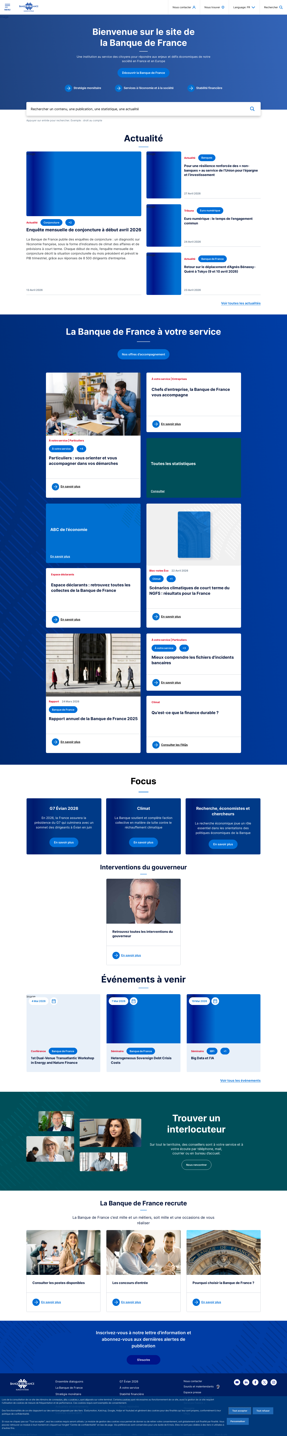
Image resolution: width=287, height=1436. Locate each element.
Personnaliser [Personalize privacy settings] (237, 1421)
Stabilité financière (131, 1390)
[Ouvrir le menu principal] (7, 7)
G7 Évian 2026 (128, 1378)
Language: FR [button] (244, 7)
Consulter (158, 493)
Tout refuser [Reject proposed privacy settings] (263, 1410)
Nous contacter (193, 1377)
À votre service (128, 1384)
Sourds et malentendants (199, 1383)
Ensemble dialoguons (68, 1378)
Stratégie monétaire (67, 1390)
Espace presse (192, 1389)
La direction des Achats (198, 1394)
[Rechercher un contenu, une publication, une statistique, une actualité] (143, 111)
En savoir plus (60, 557)
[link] (83, 92)
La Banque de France (68, 1384)
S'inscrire (143, 1357)
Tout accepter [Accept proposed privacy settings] (239, 1410)
